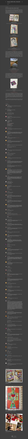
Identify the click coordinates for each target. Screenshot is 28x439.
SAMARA (8, 300)
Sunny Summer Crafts (9, 275)
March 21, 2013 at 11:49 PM (9, 114)
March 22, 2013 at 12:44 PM (9, 202)
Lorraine (8, 266)
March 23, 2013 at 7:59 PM (9, 287)
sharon (8, 209)
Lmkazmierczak (9, 223)
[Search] (22, 1)
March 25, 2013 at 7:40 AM (9, 322)
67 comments (8, 432)
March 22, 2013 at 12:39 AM (9, 129)
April (7, 234)
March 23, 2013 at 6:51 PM (9, 284)
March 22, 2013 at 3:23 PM (9, 225)
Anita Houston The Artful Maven (10, 324)
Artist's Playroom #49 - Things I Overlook (14, 70)
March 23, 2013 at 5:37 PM (9, 276)
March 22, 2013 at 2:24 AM (9, 138)
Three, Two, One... (8, 431)
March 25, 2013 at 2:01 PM (9, 331)
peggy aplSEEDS (9, 116)
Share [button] (5, 432)
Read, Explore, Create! (13, 1)
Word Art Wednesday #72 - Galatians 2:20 (14, 36)
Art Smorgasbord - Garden (10, 410)
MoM (8, 352)
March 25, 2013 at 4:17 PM (9, 335)
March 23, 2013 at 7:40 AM (9, 264)
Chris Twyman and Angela (10, 311)
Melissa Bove (8, 212)
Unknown (8, 282)
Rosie (7, 152)
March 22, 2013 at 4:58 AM (9, 155)
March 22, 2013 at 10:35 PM (9, 254)
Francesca (8, 160)
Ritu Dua (8, 293)
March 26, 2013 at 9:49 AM (9, 357)
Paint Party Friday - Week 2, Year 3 (14, 92)
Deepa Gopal (8, 346)
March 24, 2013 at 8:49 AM (9, 295)
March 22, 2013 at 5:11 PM (9, 242)
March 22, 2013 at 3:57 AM (9, 147)
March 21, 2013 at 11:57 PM (9, 118)
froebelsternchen (9, 120)
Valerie (8, 333)
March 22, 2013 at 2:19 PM (9, 221)
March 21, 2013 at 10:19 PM (9, 107)
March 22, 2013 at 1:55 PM (9, 207)
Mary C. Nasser (8, 185)
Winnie (8, 204)
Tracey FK (8, 131)
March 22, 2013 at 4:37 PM (9, 229)
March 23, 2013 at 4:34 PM (9, 271)
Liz (7, 350)
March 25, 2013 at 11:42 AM (9, 326)
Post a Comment (7, 366)
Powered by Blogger (14, 436)
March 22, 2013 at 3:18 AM (9, 142)
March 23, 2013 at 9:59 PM (9, 291)
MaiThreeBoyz (8, 252)
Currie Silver (8, 269)
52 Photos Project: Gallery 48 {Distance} (14, 71)
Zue (7, 328)
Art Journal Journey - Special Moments (14, 49)
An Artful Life (8, 383)
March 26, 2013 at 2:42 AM (9, 353)
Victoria (8, 256)
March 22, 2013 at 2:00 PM (9, 217)
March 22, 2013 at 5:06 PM (9, 237)
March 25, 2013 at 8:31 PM (9, 341)
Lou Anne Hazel (9, 219)
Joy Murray (8, 248)
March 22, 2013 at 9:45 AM (9, 174)
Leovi (7, 191)
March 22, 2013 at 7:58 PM (9, 250)
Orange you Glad (17, 137)
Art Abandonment (14, 91)
